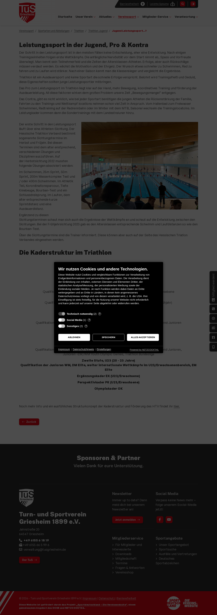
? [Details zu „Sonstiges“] (86, 326)
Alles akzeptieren (143, 337)
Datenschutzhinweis (83, 349)
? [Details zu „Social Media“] (89, 319)
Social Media (74, 319)
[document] (108, 288)
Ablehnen (74, 337)
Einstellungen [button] (104, 349)
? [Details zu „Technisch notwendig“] (99, 313)
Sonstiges (73, 326)
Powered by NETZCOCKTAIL (144, 349)
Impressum (64, 349)
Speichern (108, 337)
